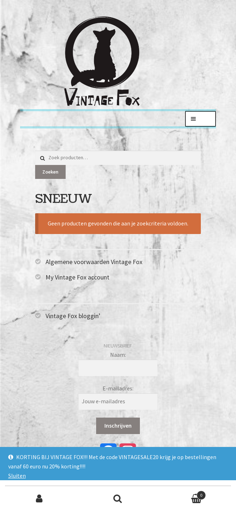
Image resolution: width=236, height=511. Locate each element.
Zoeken (50, 172)
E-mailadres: (118, 388)
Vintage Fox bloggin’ (73, 316)
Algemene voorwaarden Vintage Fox (94, 262)
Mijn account (39, 499)
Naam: (118, 354)
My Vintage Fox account (77, 277)
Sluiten (17, 475)
